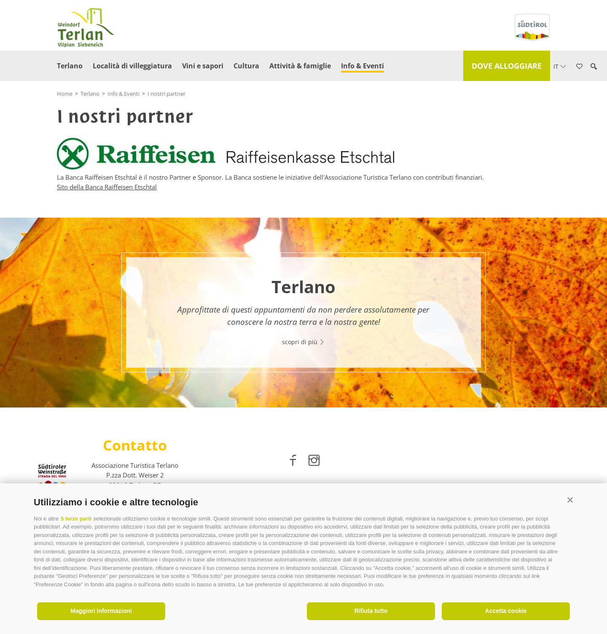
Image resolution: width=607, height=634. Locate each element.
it (559, 66)
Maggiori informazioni (101, 610)
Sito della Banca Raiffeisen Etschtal (107, 187)
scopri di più (303, 342)
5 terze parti (76, 518)
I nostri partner (166, 93)
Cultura (246, 65)
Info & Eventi (362, 65)
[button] (570, 500)
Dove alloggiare (507, 66)
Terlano (70, 65)
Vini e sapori (202, 65)
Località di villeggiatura (132, 65)
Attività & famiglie (300, 65)
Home (65, 93)
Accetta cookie (506, 610)
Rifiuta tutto (371, 610)
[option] (303, 312)
